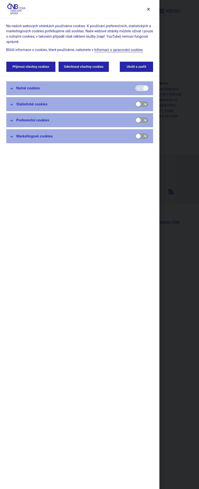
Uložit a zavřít (136, 66)
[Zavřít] (148, 9)
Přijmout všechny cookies (31, 66)
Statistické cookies (32, 104)
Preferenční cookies (32, 120)
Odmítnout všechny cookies (84, 66)
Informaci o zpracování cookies (118, 50)
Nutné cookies (28, 88)
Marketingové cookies (34, 136)
